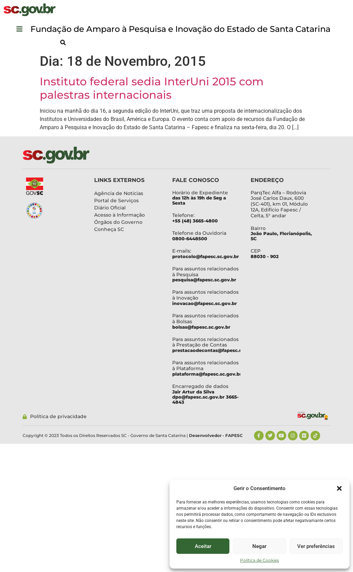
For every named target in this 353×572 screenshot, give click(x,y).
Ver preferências (316, 546)
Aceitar (203, 546)
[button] (339, 488)
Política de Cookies (259, 560)
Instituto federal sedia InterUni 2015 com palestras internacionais (152, 88)
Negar (259, 546)
